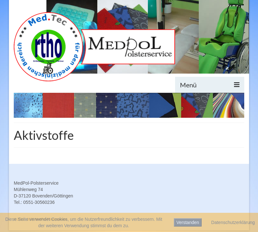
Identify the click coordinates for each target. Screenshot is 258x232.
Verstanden (187, 222)
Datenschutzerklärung (233, 222)
